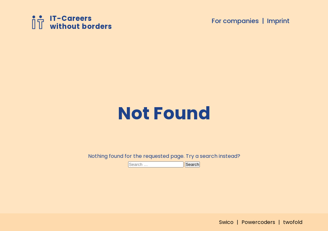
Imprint (278, 20)
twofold (292, 222)
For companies (235, 20)
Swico (226, 222)
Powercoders (258, 222)
